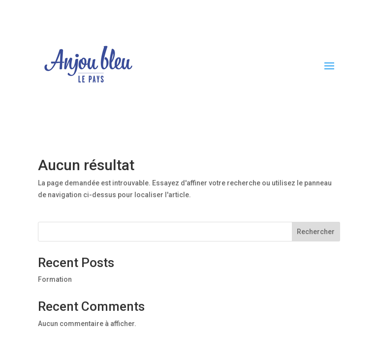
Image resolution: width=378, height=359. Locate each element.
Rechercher (316, 232)
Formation (55, 279)
